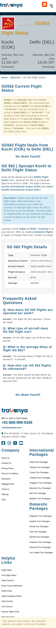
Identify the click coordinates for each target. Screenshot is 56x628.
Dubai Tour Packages (39, 462)
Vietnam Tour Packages (40, 467)
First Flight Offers (8, 575)
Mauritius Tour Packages (40, 488)
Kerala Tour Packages (39, 526)
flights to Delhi (27, 229)
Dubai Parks (6, 591)
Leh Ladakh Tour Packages (41, 552)
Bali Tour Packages (38, 493)
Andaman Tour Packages (40, 542)
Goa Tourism (6, 606)
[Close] (53, 620)
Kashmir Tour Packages (40, 521)
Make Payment (7, 617)
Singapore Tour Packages (41, 483)
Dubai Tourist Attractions (11, 586)
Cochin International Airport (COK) (21, 186)
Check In (5, 489)
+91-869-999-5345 (16, 422)
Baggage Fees (7, 484)
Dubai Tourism (7, 580)
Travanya (43, 229)
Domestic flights (44, 232)
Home (4, 77)
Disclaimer (6, 479)
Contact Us (6, 463)
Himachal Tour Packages (40, 547)
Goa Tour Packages (38, 532)
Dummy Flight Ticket (10, 612)
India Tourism (7, 601)
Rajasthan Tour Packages (41, 516)
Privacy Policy (7, 468)
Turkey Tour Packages (39, 472)
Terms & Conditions (9, 473)
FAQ (3, 499)
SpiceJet (15, 77)
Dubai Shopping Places (11, 596)
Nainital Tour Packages (39, 537)
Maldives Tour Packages (40, 498)
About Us (5, 458)
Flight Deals (6, 570)
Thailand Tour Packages (40, 478)
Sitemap (5, 494)
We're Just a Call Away (14, 418)
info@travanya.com (11, 427)
